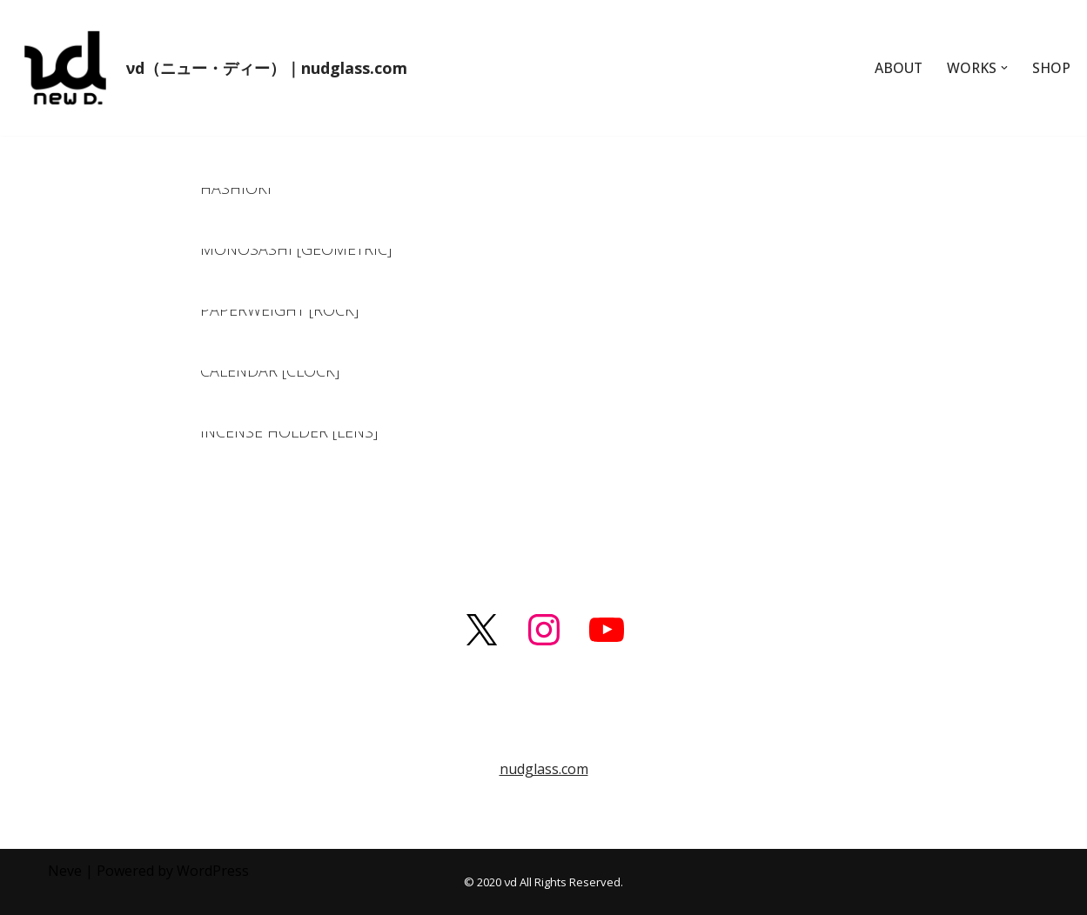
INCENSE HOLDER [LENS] (289, 431)
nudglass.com (544, 768)
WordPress (213, 870)
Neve (65, 870)
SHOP (1050, 67)
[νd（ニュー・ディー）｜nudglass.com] (210, 68)
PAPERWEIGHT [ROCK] (279, 309)
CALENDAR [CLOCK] (269, 370)
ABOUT (896, 67)
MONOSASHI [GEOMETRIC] (296, 248)
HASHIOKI (236, 187)
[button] (1003, 67)
